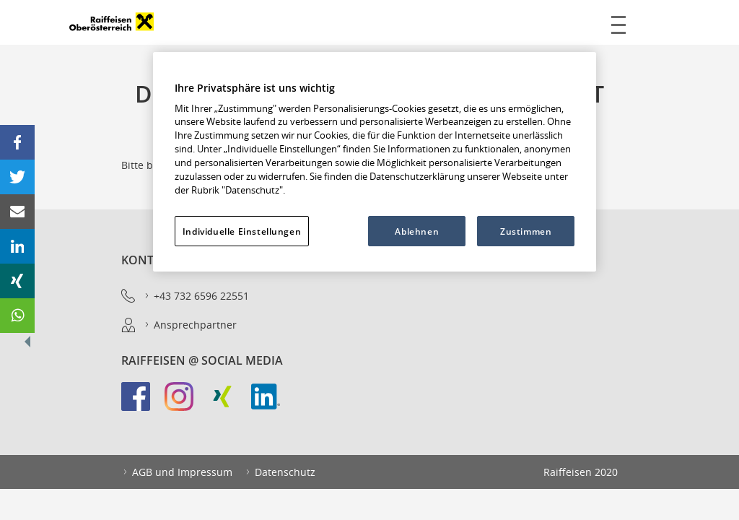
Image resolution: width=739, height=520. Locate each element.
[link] (143, 403)
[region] (374, 162)
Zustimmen (525, 231)
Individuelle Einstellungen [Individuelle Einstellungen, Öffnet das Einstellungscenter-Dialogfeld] (242, 231)
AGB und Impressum (176, 472)
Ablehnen (417, 231)
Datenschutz (279, 472)
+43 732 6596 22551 (196, 296)
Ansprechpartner (190, 325)
